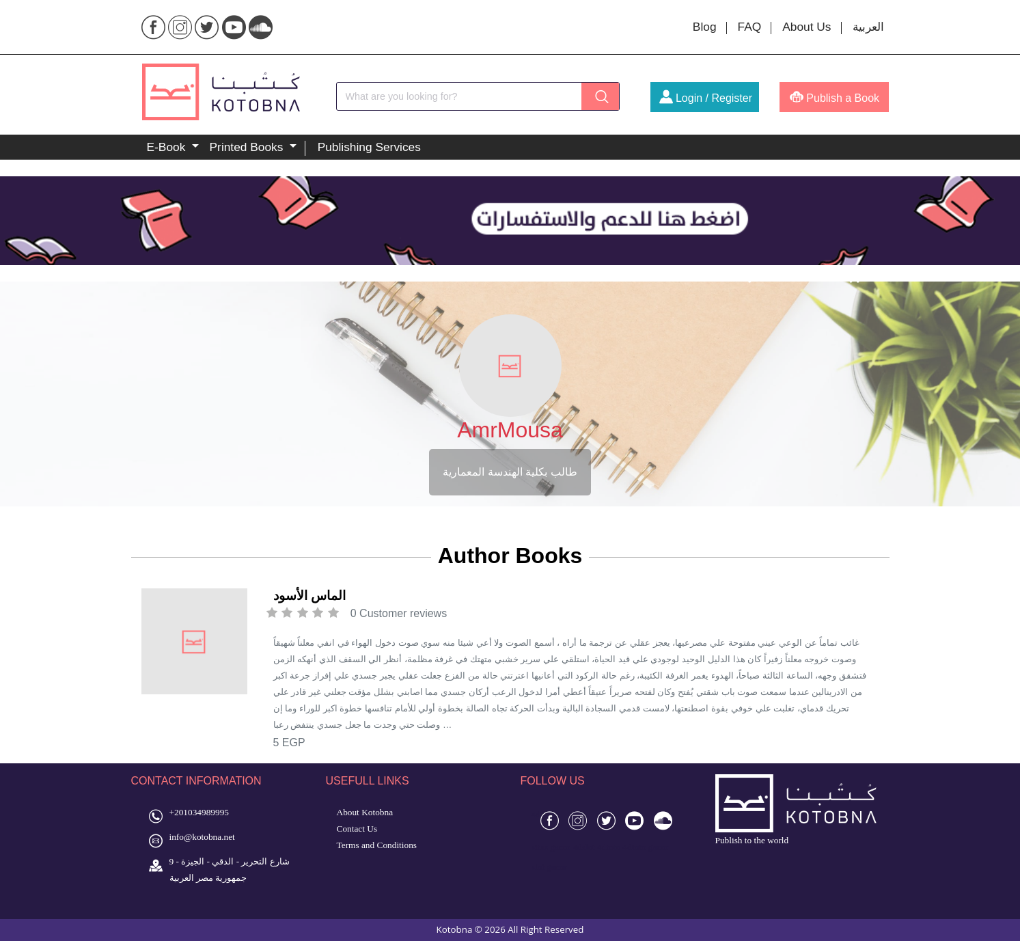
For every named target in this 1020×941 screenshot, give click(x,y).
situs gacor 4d (557, 847)
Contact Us (357, 828)
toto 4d (618, 847)
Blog (705, 26)
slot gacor (549, 867)
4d (536, 814)
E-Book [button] (168, 147)
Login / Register (706, 98)
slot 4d (594, 847)
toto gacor (650, 847)
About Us (806, 26)
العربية (868, 26)
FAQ (750, 26)
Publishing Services (369, 147)
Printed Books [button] (248, 147)
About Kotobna (365, 812)
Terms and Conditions (377, 845)
